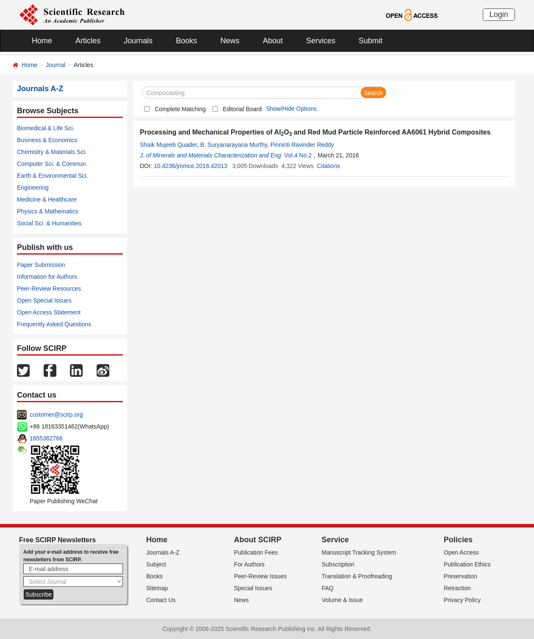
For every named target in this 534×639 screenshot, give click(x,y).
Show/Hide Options (291, 108)
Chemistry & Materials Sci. (51, 152)
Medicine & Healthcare (47, 199)
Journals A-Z (163, 552)
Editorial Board (242, 109)
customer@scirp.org (56, 414)
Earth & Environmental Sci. (52, 175)
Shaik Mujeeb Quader (168, 144)
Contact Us (160, 600)
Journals (138, 40)
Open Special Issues (44, 300)
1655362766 (46, 438)
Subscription (338, 564)
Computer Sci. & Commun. (52, 163)
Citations (328, 166)
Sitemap (157, 588)
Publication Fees (256, 552)
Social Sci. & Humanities (49, 223)
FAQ (328, 588)
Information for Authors (47, 276)
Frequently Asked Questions (54, 324)
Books (186, 40)
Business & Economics (47, 140)
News (229, 40)
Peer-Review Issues (260, 576)
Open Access (461, 552)
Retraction (457, 588)
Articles (87, 40)
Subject (156, 564)
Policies (458, 539)
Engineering (33, 187)
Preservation (460, 576)
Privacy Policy (462, 600)
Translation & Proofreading (357, 576)
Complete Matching (180, 109)
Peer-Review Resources (49, 288)
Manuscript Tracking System (359, 552)
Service (335, 539)
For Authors (249, 564)
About (273, 40)
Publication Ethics (467, 564)
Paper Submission (41, 264)
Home (42, 40)
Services (320, 40)
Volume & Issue (342, 600)
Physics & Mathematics (47, 211)
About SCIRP (257, 539)
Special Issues (253, 588)
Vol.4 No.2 (298, 155)
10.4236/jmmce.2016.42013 (191, 166)
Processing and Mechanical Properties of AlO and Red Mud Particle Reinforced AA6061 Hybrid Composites (315, 132)
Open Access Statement (49, 312)
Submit (370, 40)
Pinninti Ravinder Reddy (302, 144)
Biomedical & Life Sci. (45, 128)
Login (499, 14)
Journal (55, 65)
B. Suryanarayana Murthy (233, 144)
